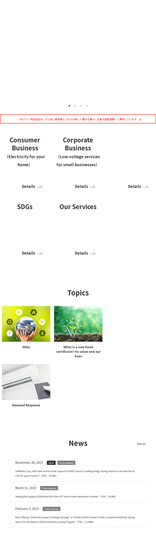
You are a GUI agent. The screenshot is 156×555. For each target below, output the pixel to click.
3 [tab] (81, 106)
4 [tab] (87, 106)
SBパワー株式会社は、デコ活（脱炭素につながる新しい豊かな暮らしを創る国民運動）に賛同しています (78, 121)
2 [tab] (75, 106)
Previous (18, 52)
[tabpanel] (78, 56)
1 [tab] (69, 106)
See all (139, 447)
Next (137, 52)
